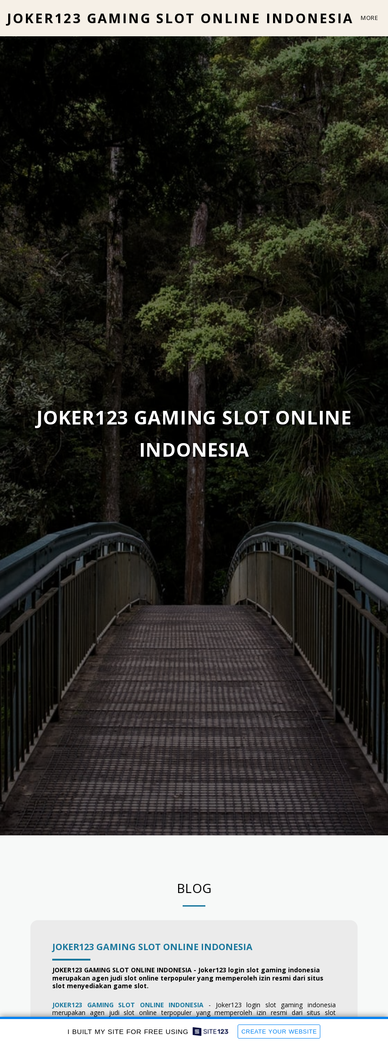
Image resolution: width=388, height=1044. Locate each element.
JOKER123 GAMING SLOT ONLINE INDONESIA (152, 947)
